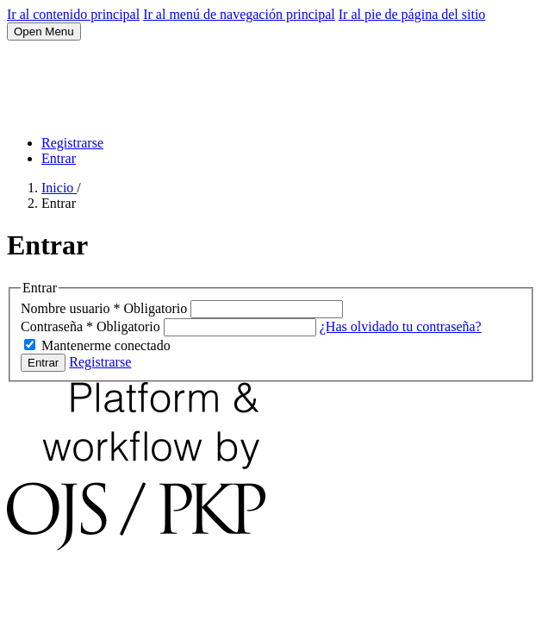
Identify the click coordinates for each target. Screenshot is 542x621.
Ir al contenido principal (73, 14)
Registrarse (72, 142)
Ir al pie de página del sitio (412, 14)
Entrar (58, 158)
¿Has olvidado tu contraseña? (401, 326)
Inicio (59, 187)
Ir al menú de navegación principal (239, 14)
